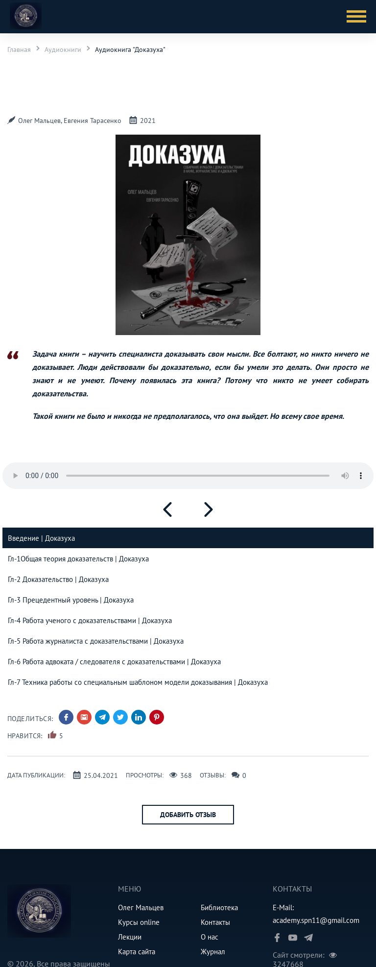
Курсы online (139, 922)
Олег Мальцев (141, 907)
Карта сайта (136, 951)
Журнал (213, 951)
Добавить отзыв (188, 814)
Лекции (129, 937)
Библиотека (219, 907)
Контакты (215, 922)
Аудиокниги (63, 49)
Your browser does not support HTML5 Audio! (188, 475)
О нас (209, 937)
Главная (19, 49)
